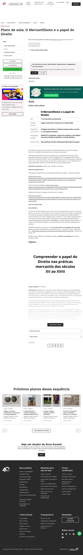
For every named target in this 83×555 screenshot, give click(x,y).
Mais (67, 3)
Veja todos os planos (56, 39)
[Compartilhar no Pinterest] (20, 77)
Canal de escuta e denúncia (46, 527)
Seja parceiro (24, 529)
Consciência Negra (25, 477)
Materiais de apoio (10, 52)
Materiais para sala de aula (39, 3)
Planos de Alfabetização (48, 483)
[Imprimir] (6, 77)
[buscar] (22, 4)
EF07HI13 (31, 81)
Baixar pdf (12, 65)
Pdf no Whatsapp (12, 69)
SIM (34, 73)
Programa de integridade (48, 521)
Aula (6, 49)
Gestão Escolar (24, 492)
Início (2, 22)
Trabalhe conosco (25, 526)
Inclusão (22, 484)
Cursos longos (66, 494)
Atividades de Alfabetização (45, 496)
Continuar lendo (55, 324)
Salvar (13, 61)
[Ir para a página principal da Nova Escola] (4, 4)
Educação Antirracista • (69, 476)
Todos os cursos (67, 474)
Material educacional (47, 489)
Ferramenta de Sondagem (49, 476)
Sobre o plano (8, 55)
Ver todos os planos (41, 430)
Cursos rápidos (66, 491)
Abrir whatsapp (51, 95)
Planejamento (24, 490)
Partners (22, 534)
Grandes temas (24, 474)
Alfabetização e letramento (66, 482)
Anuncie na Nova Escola (27, 536)
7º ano (35, 22)
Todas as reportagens (26, 471)
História (42, 22)
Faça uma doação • (26, 531)
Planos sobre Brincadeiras (49, 486)
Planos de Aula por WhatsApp (46, 492)
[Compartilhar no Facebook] (15, 77)
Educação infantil (25, 479)
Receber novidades (70, 520)
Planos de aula (11, 22)
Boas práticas (28, 4)
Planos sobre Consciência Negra (49, 480)
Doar (41, 454)
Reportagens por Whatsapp (25, 504)
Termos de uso (45, 518)
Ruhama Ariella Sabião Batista (39, 50)
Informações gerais (10, 45)
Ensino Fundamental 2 (69, 486)
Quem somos (24, 523)
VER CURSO (12, 114)
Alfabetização (24, 482)
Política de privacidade (48, 523)
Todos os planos (46, 474)
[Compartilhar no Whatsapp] (11, 77)
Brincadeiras (23, 487)
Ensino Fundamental (24, 22)
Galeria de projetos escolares (25, 500)
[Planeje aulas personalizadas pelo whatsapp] (79, 533)
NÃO (43, 73)
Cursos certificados (50, 4)
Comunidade (60, 2)
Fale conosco (24, 521)
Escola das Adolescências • (28, 496)
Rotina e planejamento (69, 489)
